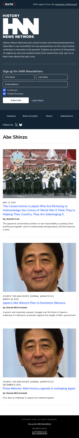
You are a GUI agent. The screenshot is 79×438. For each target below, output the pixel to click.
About (49, 115)
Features (11, 115)
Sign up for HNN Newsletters (39, 424)
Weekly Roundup (15, 93)
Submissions (66, 115)
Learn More (37, 100)
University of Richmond (66, 4)
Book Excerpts (30, 115)
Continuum (12, 90)
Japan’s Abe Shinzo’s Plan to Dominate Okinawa (34, 303)
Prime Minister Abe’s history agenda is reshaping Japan (39, 388)
